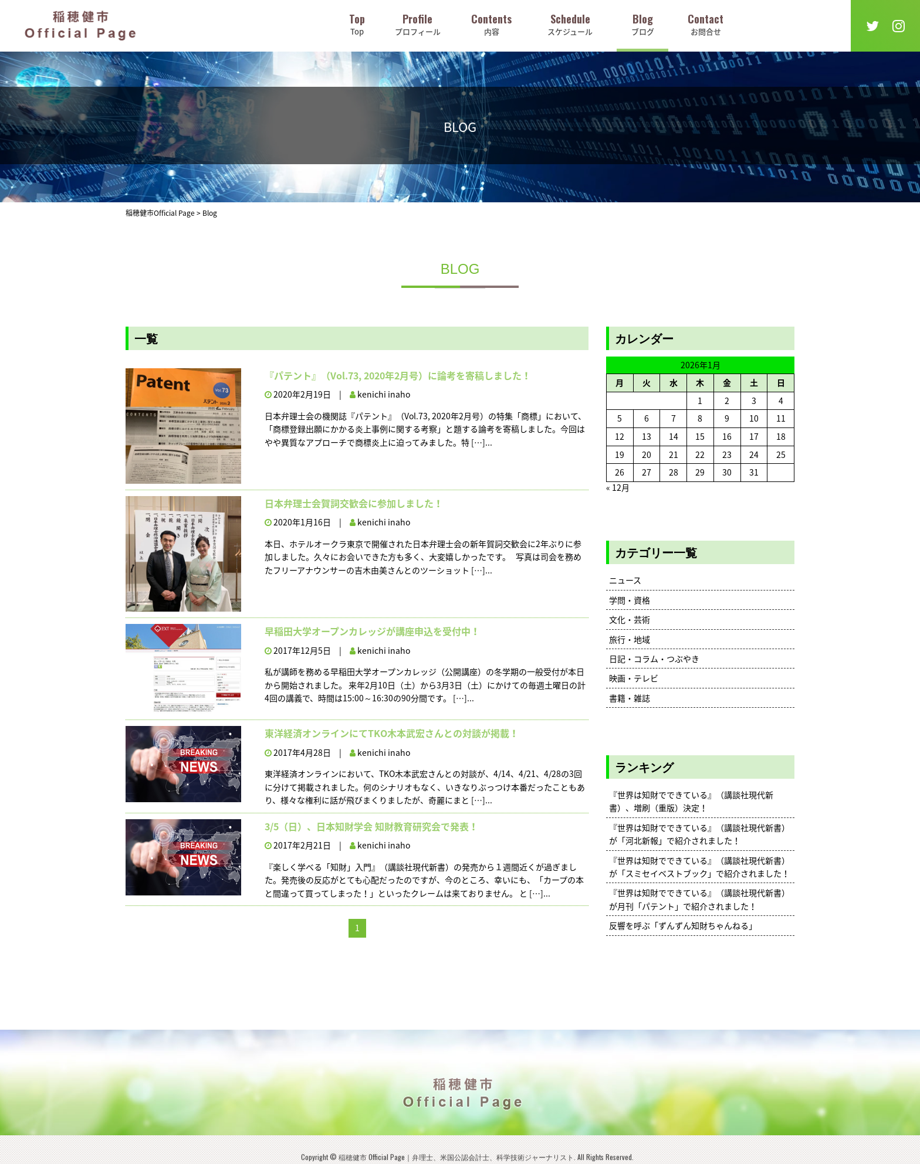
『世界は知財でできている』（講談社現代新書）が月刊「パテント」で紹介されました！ (699, 899)
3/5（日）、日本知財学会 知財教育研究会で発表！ (371, 826)
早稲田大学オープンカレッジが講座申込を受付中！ (372, 631)
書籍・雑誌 (629, 698)
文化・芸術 (629, 619)
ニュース (625, 580)
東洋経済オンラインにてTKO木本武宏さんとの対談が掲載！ (392, 733)
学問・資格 (629, 600)
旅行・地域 (629, 639)
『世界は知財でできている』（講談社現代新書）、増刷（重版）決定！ (691, 801)
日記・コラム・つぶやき (654, 658)
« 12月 (618, 487)
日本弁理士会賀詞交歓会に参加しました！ (354, 503)
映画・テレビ (633, 678)
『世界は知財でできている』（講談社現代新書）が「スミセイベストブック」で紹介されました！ (699, 866)
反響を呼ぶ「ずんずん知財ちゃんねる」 (683, 925)
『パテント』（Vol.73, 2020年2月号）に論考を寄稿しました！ (398, 375)
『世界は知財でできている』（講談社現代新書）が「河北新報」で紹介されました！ (699, 834)
